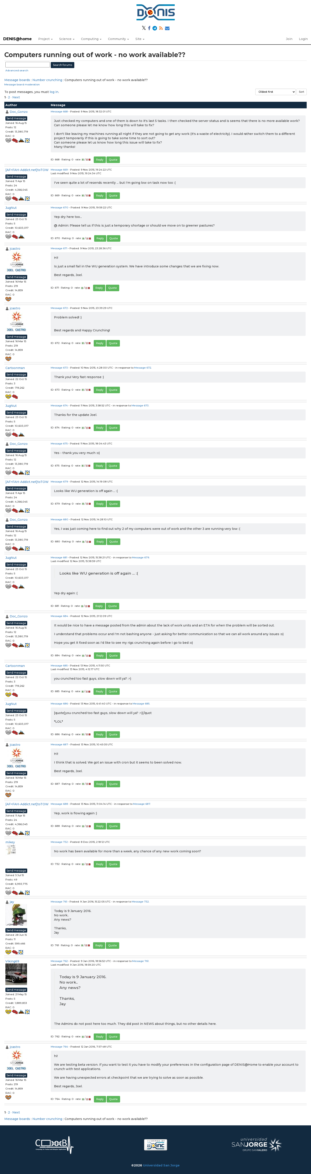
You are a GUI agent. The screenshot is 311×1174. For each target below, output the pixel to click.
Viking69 (12, 961)
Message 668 (59, 111)
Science (67, 39)
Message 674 (59, 405)
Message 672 (59, 308)
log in (54, 92)
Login (303, 39)
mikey (10, 842)
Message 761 (59, 901)
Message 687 (59, 744)
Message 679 (59, 481)
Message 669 (59, 169)
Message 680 (59, 519)
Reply (99, 159)
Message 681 (59, 557)
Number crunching (47, 80)
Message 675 (59, 443)
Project (45, 39)
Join (289, 39)
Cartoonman (15, 368)
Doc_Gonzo (19, 112)
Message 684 (59, 616)
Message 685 (59, 665)
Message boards (17, 80)
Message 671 (59, 248)
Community (118, 39)
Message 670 (59, 207)
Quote (113, 159)
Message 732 (59, 841)
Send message (16, 118)
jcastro (15, 249)
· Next (15, 97)
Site (139, 39)
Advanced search (16, 70)
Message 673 (59, 367)
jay (12, 902)
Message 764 (59, 1046)
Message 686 (59, 703)
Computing (91, 39)
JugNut (11, 208)
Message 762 (59, 961)
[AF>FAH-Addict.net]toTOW (27, 170)
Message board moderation (22, 84)
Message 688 (59, 803)
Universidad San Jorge (161, 1165)
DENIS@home (17, 39)
